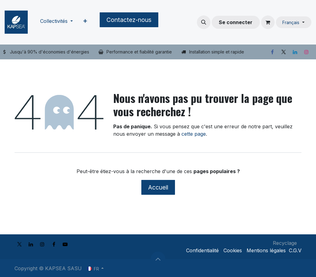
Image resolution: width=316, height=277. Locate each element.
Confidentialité (202, 250)
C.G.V (295, 250)
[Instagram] (306, 52)
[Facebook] (272, 52)
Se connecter (235, 22)
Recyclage (285, 243)
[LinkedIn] (295, 52)
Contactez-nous (129, 19)
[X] (284, 52)
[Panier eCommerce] (268, 22)
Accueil (158, 187)
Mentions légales (266, 250)
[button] (203, 22)
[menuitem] (56, 22)
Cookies (232, 250)
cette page (193, 134)
